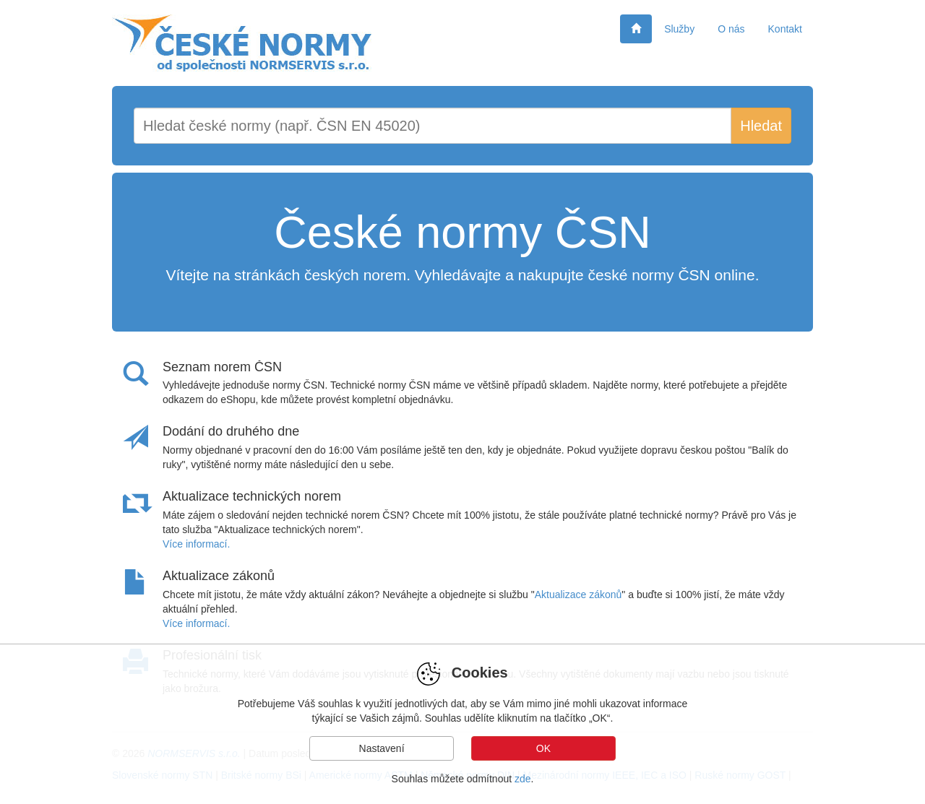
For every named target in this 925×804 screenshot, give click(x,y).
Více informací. (196, 544)
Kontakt (785, 29)
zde (523, 778)
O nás (731, 29)
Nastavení (382, 748)
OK (543, 748)
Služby (679, 29)
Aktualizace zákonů (578, 594)
